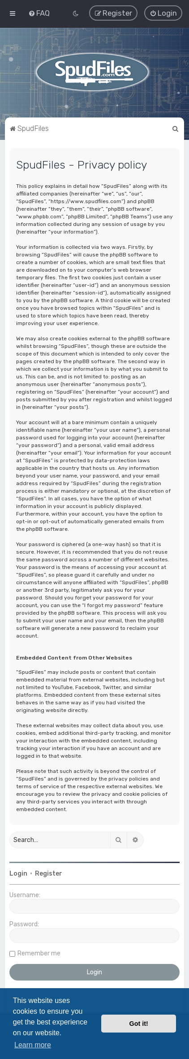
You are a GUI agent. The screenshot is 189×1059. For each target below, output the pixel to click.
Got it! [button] (138, 1023)
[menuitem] (39, 13)
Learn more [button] (32, 1045)
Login (18, 873)
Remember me (38, 953)
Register (48, 873)
